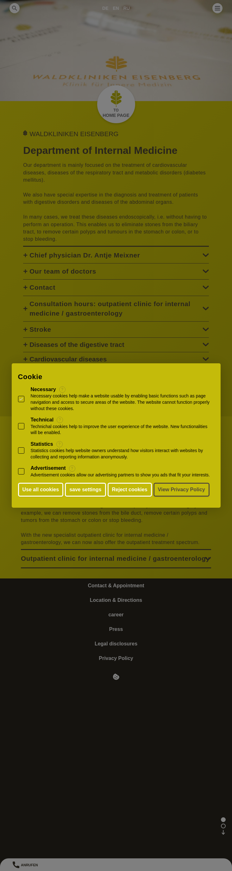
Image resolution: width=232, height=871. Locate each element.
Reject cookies (129, 489)
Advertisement (48, 468)
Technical (42, 419)
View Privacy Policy (181, 489)
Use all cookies (40, 489)
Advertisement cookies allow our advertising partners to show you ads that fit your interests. (120, 474)
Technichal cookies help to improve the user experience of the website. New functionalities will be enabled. (119, 429)
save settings (85, 489)
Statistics (42, 444)
